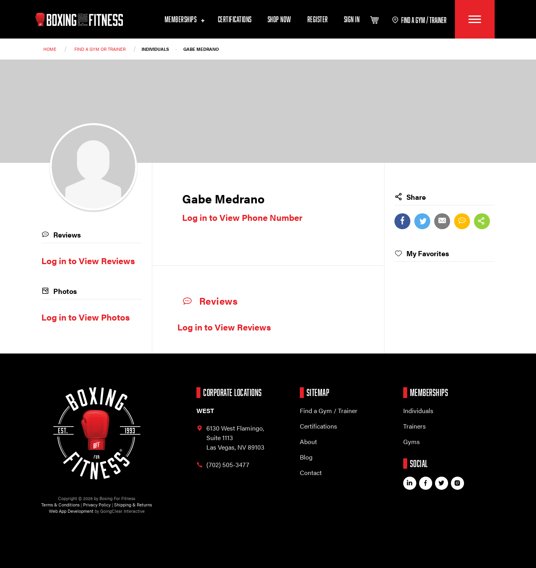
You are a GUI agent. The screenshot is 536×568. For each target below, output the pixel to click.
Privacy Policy (97, 505)
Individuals (418, 410)
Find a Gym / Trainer (328, 410)
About (308, 441)
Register (317, 19)
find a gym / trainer (419, 20)
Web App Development (71, 511)
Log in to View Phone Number (242, 217)
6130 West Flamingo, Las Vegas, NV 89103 (230, 437)
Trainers (414, 426)
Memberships (183, 19)
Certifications (235, 19)
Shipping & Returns (133, 505)
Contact (311, 472)
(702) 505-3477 (222, 464)
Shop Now (279, 19)
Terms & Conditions (60, 505)
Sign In (352, 19)
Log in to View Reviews (224, 327)
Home (49, 49)
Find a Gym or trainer (100, 49)
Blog (306, 457)
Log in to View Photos (85, 317)
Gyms (411, 441)
